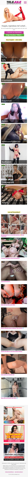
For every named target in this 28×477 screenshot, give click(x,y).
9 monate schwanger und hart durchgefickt (10, 258)
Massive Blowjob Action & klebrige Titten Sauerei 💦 (12, 328)
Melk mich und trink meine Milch (8, 304)
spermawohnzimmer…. (6, 281)
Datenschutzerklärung (9, 471)
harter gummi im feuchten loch (7, 374)
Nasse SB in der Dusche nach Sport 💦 (9, 398)
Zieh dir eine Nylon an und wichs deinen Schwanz (11, 351)
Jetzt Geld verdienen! (19, 471)
